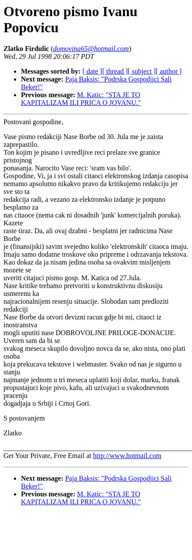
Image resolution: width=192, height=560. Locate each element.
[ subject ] (142, 71)
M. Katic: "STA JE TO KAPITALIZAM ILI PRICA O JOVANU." (81, 98)
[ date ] (92, 71)
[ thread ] (115, 71)
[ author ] (169, 71)
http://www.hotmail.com (127, 455)
